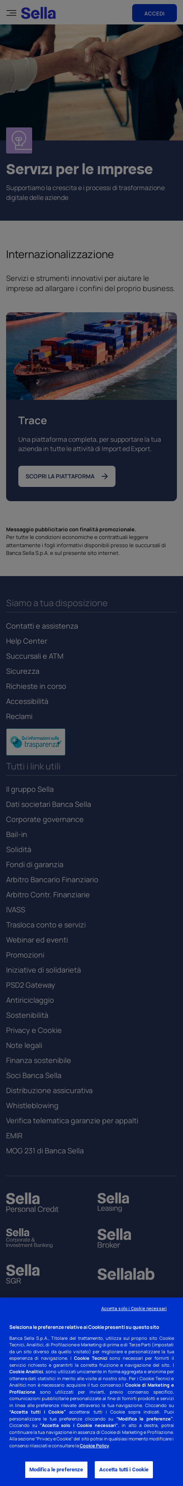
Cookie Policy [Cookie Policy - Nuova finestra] (94, 1445)
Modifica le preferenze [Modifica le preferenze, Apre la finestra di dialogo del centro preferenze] (56, 1469)
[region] (91, 1392)
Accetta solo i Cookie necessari (134, 1308)
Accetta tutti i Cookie (124, 1469)
